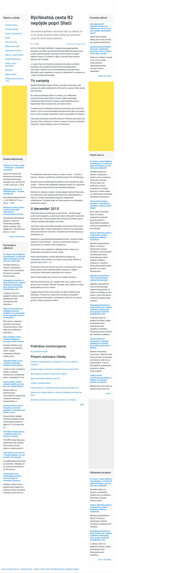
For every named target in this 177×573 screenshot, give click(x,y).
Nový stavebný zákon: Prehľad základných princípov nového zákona (13, 339)
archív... (109, 393)
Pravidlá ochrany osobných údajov (65, 569)
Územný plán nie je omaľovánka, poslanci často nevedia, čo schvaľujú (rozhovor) (12, 477)
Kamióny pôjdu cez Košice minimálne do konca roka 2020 (54, 369)
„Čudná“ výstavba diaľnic (41, 383)
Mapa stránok (10, 74)
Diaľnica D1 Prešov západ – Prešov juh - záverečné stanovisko (14, 167)
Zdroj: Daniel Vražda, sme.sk (75, 44)
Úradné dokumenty (13, 59)
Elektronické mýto (12, 46)
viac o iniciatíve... (105, 560)
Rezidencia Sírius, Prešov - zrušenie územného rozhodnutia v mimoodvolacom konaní (14, 210)
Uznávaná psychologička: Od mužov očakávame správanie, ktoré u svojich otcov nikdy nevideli (100, 50)
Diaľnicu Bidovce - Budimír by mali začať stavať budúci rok (54, 388)
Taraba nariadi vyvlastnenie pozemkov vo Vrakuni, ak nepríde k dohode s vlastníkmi (101, 378)
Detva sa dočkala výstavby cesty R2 (45, 378)
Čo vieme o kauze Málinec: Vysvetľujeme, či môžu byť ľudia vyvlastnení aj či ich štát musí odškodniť (14, 257)
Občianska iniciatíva (13, 51)
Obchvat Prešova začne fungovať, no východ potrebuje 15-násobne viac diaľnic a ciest (14, 409)
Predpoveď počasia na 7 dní (14, 79)
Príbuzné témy (11, 42)
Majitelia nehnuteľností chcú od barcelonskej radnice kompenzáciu (99, 278)
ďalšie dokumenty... (18, 236)
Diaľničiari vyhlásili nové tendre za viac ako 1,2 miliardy (53, 400)
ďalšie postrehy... (105, 76)
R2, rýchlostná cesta (39, 351)
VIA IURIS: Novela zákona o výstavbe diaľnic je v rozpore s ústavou (13, 434)
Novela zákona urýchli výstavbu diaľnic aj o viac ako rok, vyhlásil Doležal (13, 384)
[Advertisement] (58, 323)
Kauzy (7, 38)
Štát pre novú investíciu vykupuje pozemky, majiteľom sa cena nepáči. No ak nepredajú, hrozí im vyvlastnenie (14, 313)
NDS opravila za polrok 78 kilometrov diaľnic (49, 374)
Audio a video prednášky (10, 64)
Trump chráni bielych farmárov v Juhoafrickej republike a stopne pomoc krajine (100, 204)
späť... (82, 404)
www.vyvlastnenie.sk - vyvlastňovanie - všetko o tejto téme (26, 569)
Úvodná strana (11, 25)
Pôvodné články (11, 29)
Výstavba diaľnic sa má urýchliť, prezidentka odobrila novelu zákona (12, 363)
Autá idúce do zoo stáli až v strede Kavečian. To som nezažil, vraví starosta (14, 455)
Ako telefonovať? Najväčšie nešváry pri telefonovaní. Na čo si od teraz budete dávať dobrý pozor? (100, 28)
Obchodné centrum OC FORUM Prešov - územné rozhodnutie (13, 191)
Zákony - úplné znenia (14, 55)
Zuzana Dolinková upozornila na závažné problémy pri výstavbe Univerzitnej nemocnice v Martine (100, 343)
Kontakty (8, 70)
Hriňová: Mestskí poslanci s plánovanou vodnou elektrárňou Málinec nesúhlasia (100, 236)
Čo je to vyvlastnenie (13, 33)
